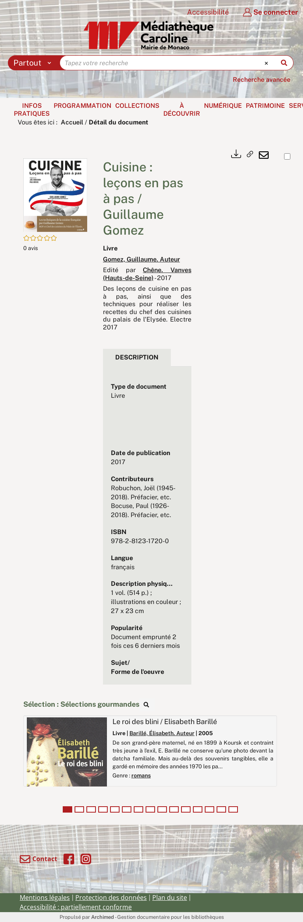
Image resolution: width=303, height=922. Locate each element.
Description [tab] (137, 357)
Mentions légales (45, 897)
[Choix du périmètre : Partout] (34, 62)
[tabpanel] (147, 529)
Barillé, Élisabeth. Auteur (162, 733)
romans (141, 775)
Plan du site (169, 897)
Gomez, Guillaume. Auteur (141, 259)
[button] (55, 194)
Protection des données (111, 897)
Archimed (102, 917)
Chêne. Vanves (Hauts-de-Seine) (147, 274)
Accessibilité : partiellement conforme (76, 907)
